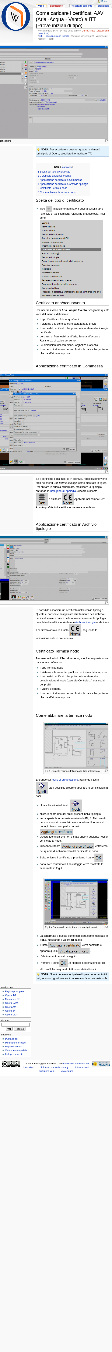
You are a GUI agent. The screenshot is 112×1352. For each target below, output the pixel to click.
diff (40, 36)
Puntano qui (11, 1039)
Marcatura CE (12, 999)
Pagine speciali (13, 1046)
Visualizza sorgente (81, 5)
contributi (43, 33)
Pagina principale (14, 991)
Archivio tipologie (85, 622)
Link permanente (14, 1054)
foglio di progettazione (65, 779)
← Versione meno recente (56, 36)
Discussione (103, 30)
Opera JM (10, 995)
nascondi (67, 167)
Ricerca (5, 1020)
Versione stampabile (16, 1050)
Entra (104, 1)
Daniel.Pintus (88, 30)
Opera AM (10, 1007)
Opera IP (10, 1010)
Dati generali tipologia (63, 491)
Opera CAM (11, 1003)
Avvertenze (67, 1071)
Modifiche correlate (15, 1042)
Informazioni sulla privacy (54, 1067)
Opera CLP (11, 1014)
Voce (41, 5)
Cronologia (103, 5)
